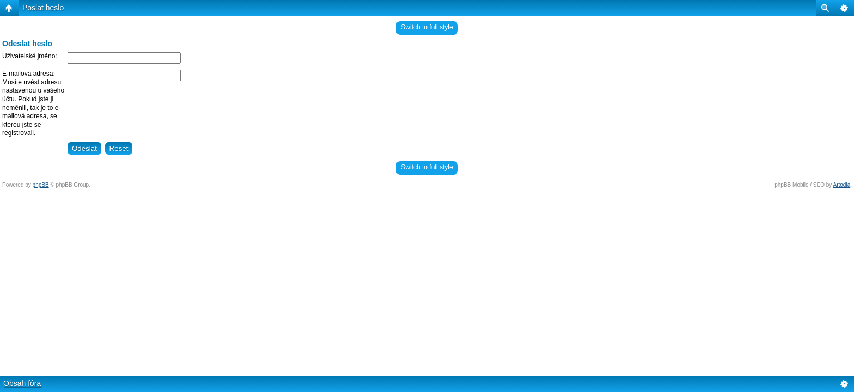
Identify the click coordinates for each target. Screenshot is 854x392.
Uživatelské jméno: (29, 56)
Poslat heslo (43, 7)
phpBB (41, 185)
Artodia (842, 185)
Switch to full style (427, 27)
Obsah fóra (22, 383)
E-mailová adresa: (28, 73)
